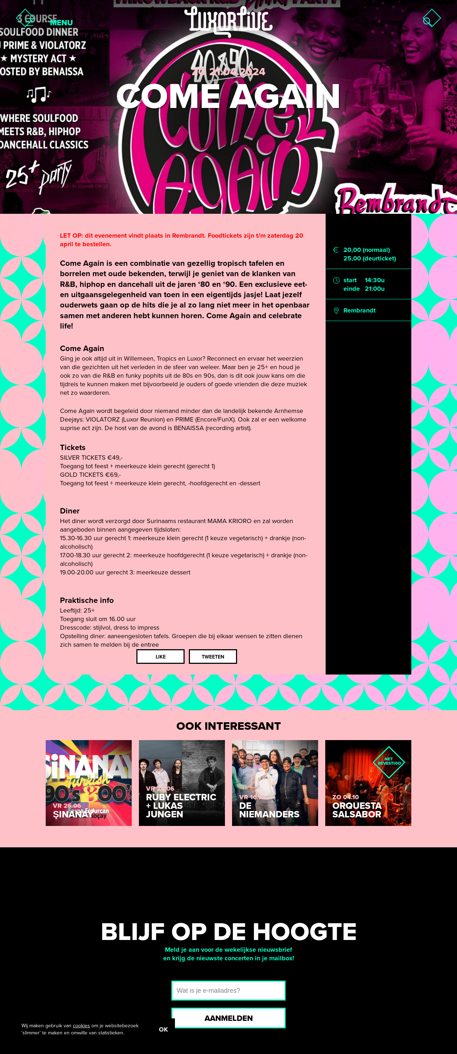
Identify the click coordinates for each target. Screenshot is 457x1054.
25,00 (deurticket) (369, 258)
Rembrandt (359, 310)
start (350, 280)
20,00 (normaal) (366, 250)
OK (163, 1029)
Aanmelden (229, 1018)
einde (351, 289)
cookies (81, 1026)
